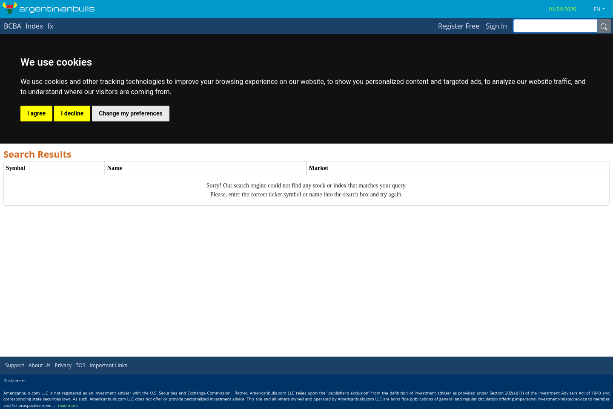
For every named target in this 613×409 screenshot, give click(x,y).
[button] (603, 9)
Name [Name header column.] (114, 168)
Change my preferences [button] (130, 113)
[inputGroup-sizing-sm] (555, 25)
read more (68, 405)
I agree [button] (36, 113)
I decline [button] (72, 113)
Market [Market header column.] (318, 168)
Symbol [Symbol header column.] (15, 168)
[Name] (604, 26)
